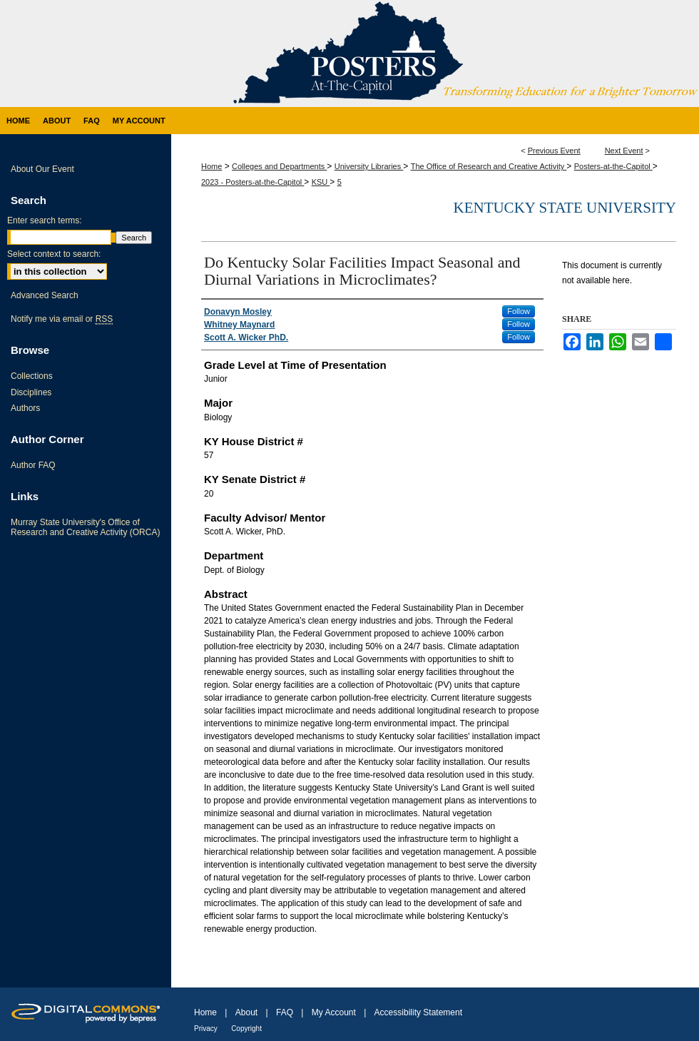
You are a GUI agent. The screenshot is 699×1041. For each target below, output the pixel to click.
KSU (321, 182)
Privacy (206, 1028)
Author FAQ (33, 465)
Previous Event (554, 150)
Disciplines (31, 392)
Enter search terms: (44, 220)
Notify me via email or (62, 319)
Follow (518, 311)
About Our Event (42, 169)
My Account (334, 1012)
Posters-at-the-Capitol (613, 166)
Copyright (246, 1028)
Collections (32, 376)
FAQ (284, 1012)
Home (211, 166)
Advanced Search (44, 295)
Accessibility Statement (418, 1012)
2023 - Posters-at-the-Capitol (252, 182)
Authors (25, 408)
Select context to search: (54, 254)
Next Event (624, 150)
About (246, 1012)
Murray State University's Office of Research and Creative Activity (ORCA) (85, 527)
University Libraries (369, 166)
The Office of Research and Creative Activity (489, 166)
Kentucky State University (564, 207)
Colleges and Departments (279, 166)
